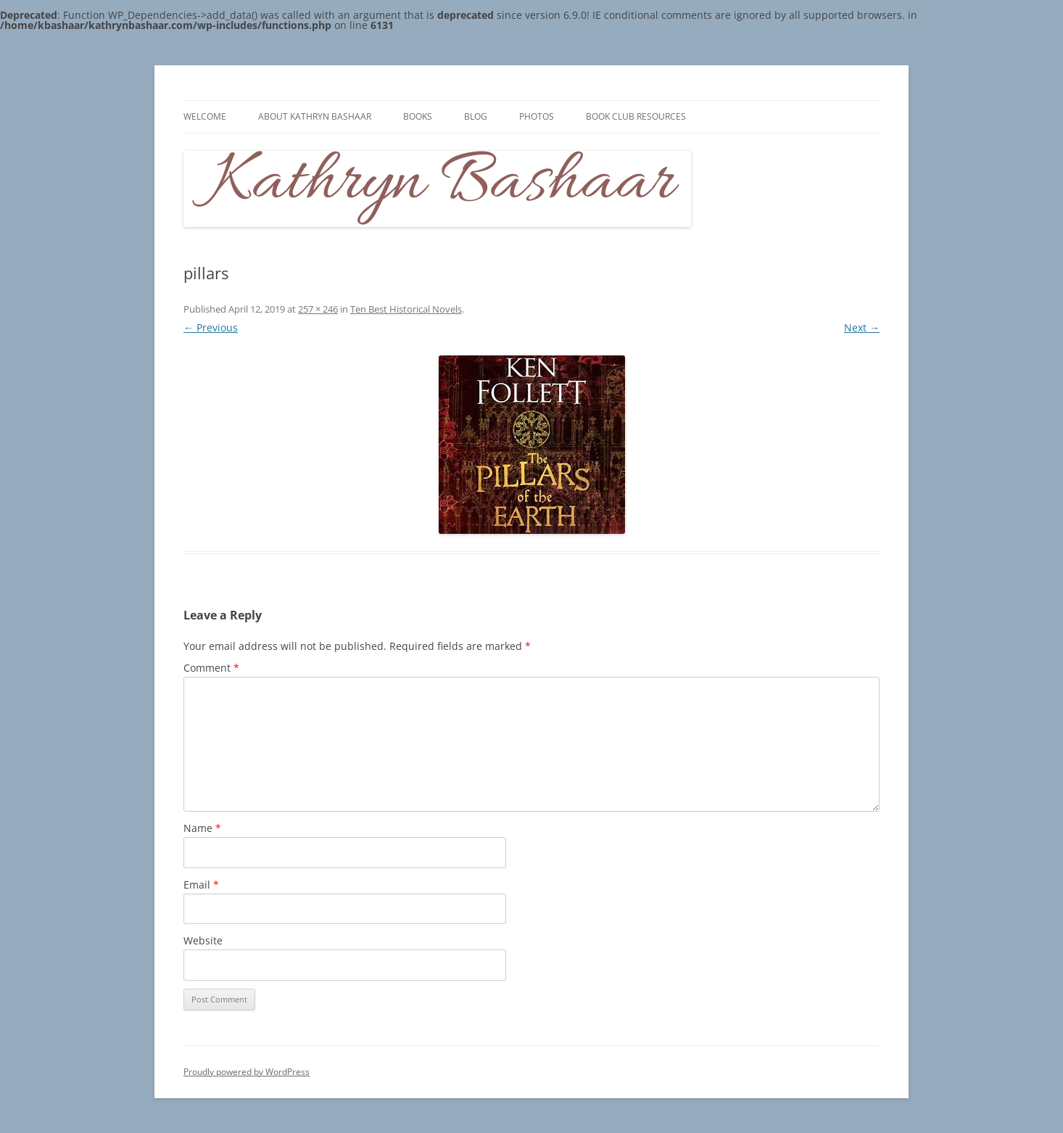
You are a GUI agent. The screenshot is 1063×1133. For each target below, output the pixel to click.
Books (417, 116)
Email (201, 884)
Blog (475, 116)
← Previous (210, 327)
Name (202, 828)
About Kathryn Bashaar (314, 116)
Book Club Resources (636, 116)
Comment (211, 668)
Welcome (204, 116)
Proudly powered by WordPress (246, 1072)
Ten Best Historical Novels (406, 309)
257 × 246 (318, 309)
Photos (536, 116)
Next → (862, 327)
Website (203, 940)
